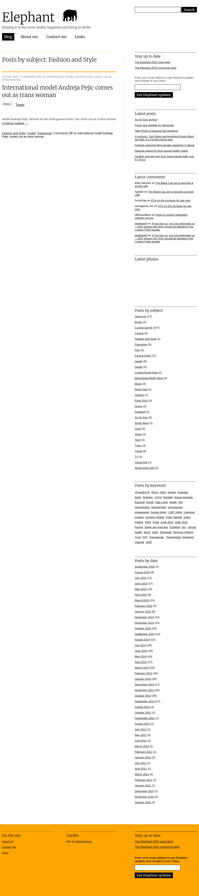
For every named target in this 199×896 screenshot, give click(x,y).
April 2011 (141, 768)
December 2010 (144, 791)
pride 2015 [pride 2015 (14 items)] (181, 522)
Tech (137, 439)
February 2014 (143, 673)
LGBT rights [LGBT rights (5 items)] (175, 512)
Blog (8, 36)
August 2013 (142, 707)
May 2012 (141, 735)
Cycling (139, 333)
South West (142, 423)
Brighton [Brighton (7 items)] (148, 497)
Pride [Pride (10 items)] (156, 522)
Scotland (140, 411)
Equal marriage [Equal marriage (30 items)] (184, 497)
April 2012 (141, 740)
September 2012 (145, 718)
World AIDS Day (144, 468)
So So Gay (141, 417)
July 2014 (140, 645)
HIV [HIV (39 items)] (180, 502)
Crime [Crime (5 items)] (158, 497)
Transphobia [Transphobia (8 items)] (173, 537)
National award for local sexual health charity (161, 150)
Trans (138, 445)
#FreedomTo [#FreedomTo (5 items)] (142, 492)
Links (80, 36)
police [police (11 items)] (187, 517)
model (32, 133)
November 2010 (144, 796)
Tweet (20, 105)
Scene (138, 406)
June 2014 (141, 650)
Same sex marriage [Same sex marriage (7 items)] (156, 527)
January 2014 (143, 678)
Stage (138, 434)
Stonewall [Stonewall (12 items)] (165, 532)
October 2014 (143, 628)
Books (138, 322)
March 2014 (142, 667)
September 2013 (145, 701)
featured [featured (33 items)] (140, 502)
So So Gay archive (146, 119)
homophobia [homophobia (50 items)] (142, 507)
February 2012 (143, 751)
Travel (138, 451)
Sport (138, 428)
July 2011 (140, 763)
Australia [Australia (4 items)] (182, 492)
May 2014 (141, 656)
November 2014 (144, 622)
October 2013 (143, 695)
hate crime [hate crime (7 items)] (161, 502)
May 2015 (141, 589)
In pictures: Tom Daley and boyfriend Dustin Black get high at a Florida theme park (164, 138)
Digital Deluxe (83, 841)
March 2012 (142, 746)
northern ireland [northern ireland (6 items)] (154, 517)
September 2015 (145, 566)
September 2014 (145, 634)
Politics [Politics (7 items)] (139, 522)
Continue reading (15, 123)
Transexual (44, 133)
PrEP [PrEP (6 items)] (148, 522)
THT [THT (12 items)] (145, 537)
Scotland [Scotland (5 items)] (175, 527)
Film (137, 350)
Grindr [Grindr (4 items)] (150, 502)
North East (141, 389)
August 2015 (142, 572)
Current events (143, 327)
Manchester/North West (149, 378)
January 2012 (143, 757)
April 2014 (141, 662)
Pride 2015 (141, 400)
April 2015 (141, 594)
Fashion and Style (13, 133)
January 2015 (143, 611)
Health (139, 361)
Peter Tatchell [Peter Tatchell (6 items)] (174, 517)
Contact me (56, 36)
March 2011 (142, 774)
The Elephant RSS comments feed (155, 67)
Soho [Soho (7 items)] (155, 532)
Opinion (139, 395)
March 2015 (142, 600)
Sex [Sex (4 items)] (184, 527)
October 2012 (143, 712)
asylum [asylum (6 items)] (171, 492)
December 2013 (144, 684)
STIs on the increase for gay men (170, 200)
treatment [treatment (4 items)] (188, 537)
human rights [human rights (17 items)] (158, 512)
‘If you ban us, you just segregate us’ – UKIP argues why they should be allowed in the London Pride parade (165, 226)
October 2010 (143, 802)
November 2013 (144, 690)
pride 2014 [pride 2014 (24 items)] (167, 522)
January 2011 (143, 785)
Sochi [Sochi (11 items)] (147, 532)
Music (138, 383)
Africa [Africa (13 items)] (154, 492)
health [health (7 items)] (173, 502)
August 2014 (142, 639)
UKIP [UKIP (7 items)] (149, 542)
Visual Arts (141, 462)
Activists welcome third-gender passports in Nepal (164, 145)
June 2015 (141, 583)
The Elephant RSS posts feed (152, 62)
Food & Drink (142, 355)
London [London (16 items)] (139, 517)
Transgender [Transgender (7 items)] (156, 537)
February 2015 (143, 606)
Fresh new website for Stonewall (154, 125)
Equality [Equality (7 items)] (168, 497)
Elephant (28, 17)
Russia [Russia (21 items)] (139, 527)
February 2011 (143, 779)
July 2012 (140, 729)
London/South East (146, 372)
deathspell (141, 223)
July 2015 (140, 577)
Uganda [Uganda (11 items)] (139, 542)
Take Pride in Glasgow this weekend (156, 130)
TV (136, 456)
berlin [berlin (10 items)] (138, 497)
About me (29, 36)
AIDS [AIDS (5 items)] (163, 492)
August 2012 (142, 723)
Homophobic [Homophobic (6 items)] (158, 507)
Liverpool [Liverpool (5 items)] (189, 512)
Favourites (141, 344)
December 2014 (144, 617)
